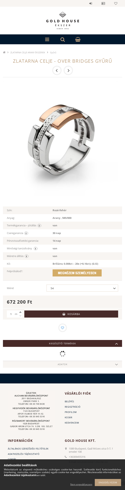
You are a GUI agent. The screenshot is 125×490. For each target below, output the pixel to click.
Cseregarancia (17, 233)
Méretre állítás (18, 256)
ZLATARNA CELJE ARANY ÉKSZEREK (27, 52)
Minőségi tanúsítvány (22, 248)
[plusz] (20, 312)
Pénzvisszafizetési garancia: (23, 240)
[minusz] (20, 316)
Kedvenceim (72, 422)
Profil (103, 3)
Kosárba (74, 314)
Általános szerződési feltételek (28, 448)
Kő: (9, 263)
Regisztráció (73, 406)
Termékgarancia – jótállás (24, 225)
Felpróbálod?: (15, 271)
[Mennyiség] (11, 314)
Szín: (9, 210)
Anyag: (11, 218)
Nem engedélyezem (81, 484)
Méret (10, 288)
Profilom (71, 412)
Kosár (68, 417)
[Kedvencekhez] (62, 327)
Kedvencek (115, 3)
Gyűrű (53, 52)
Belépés (90, 3)
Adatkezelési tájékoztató (23, 453)
